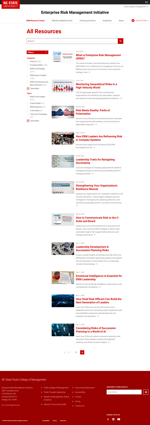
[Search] (120, 41)
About (121, 20)
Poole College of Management (56, 388)
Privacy (78, 397)
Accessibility (80, 392)
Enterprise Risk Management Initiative (75, 12)
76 (76, 352)
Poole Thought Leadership (54, 392)
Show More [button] (35, 89)
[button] (37, 52)
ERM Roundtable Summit (62, 20)
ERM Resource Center (35, 20)
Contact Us (79, 406)
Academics (107, 20)
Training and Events (87, 20)
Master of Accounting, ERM (55, 404)
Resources (63, 420)
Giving (77, 401)
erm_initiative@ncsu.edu (11, 405)
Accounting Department (85, 388)
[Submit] (145, 392)
